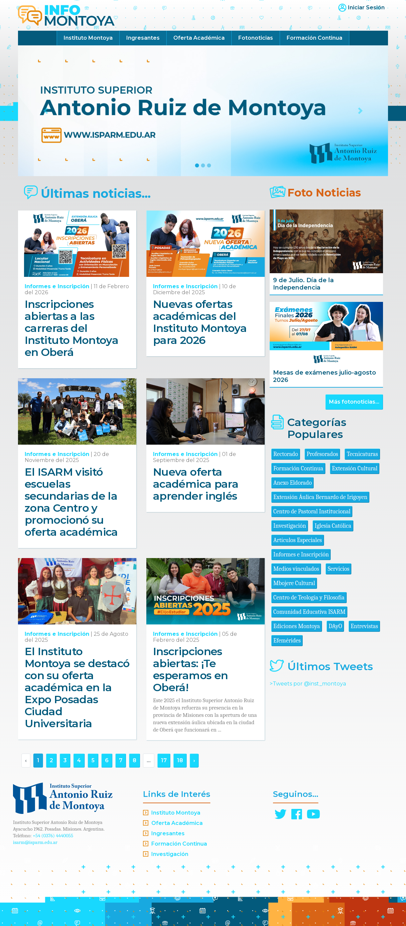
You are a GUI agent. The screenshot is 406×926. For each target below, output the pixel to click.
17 (164, 760)
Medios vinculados (296, 568)
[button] (46, 110)
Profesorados (322, 454)
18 (180, 760)
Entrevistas (364, 626)
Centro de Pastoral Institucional (311, 511)
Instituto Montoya (88, 38)
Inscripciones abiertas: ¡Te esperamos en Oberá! (190, 669)
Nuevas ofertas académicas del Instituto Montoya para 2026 (200, 322)
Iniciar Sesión (366, 7)
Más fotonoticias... (354, 402)
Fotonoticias (255, 38)
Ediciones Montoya (296, 626)
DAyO (335, 626)
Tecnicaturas (362, 454)
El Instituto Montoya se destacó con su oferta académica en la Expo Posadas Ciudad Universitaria (77, 687)
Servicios (338, 568)
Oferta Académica (199, 38)
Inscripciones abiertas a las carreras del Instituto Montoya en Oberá (71, 328)
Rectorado (285, 454)
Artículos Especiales (297, 540)
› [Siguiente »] (194, 760)
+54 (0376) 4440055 (53, 836)
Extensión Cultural (355, 468)
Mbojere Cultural (294, 583)
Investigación (289, 525)
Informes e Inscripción (57, 286)
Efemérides (287, 640)
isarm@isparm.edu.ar (35, 842)
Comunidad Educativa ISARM (309, 611)
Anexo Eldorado (292, 482)
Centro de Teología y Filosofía (309, 597)
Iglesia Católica (333, 525)
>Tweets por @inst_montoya (308, 683)
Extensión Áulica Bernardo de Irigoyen (320, 497)
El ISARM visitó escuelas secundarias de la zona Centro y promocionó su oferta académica (71, 501)
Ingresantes (143, 38)
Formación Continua (314, 38)
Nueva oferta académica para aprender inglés (195, 483)
